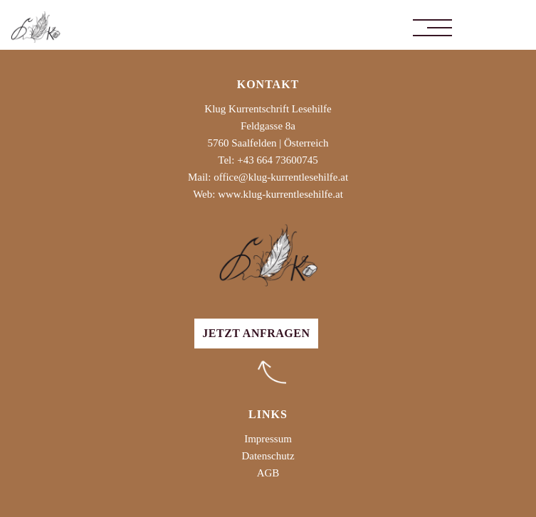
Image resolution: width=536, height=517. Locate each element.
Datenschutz (267, 456)
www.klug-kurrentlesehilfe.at (280, 194)
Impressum (268, 438)
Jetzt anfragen (256, 333)
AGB (268, 473)
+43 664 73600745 (277, 160)
